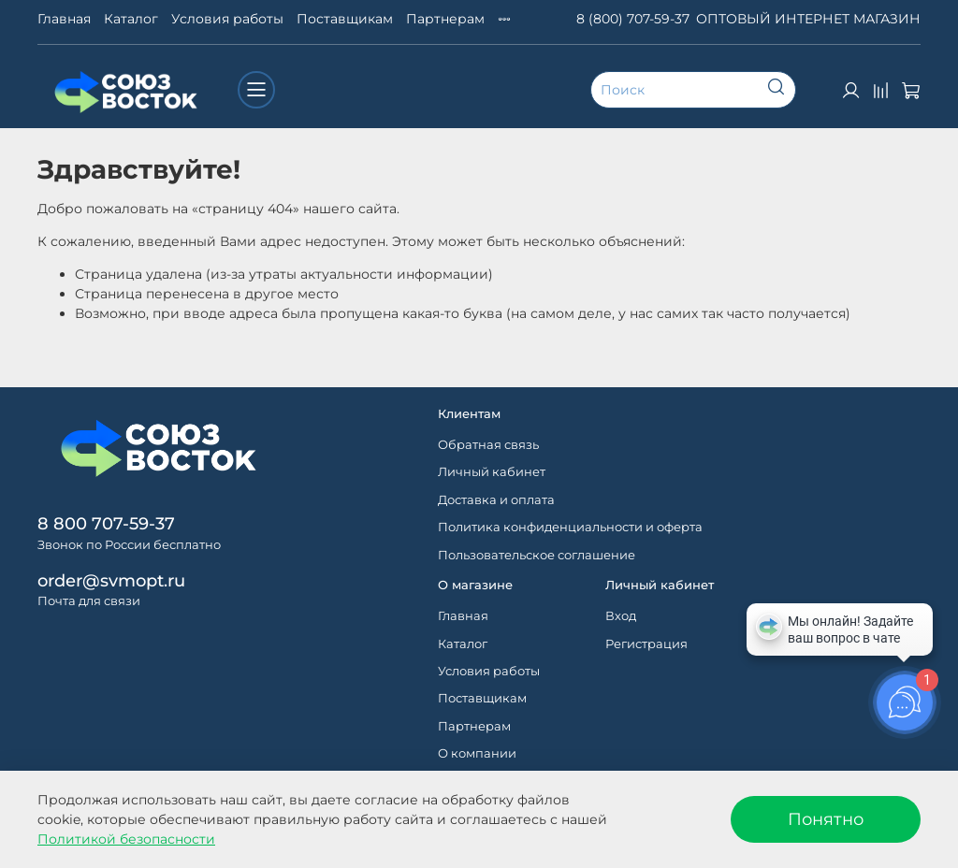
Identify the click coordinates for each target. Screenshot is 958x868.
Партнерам (445, 18)
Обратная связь (488, 445)
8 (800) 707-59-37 (632, 18)
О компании (477, 753)
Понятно (826, 819)
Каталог (131, 18)
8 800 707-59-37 (106, 523)
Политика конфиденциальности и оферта (570, 527)
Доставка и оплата (496, 500)
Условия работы (227, 18)
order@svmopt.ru (111, 580)
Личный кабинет (491, 472)
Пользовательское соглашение (536, 555)
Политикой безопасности (126, 839)
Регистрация (646, 644)
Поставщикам (345, 18)
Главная (64, 18)
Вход (620, 616)
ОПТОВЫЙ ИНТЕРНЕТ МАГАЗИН (808, 18)
